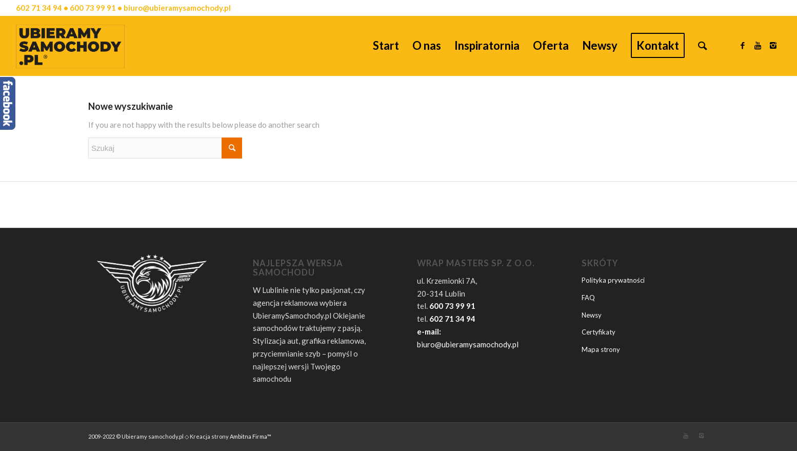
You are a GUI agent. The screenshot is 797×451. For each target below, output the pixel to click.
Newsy (592, 315)
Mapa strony (601, 349)
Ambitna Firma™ (250, 436)
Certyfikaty (598, 332)
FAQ (588, 297)
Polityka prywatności (613, 280)
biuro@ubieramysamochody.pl (468, 344)
